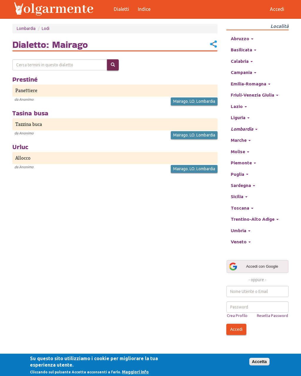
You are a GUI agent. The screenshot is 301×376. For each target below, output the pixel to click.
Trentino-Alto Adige (255, 219)
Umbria (240, 230)
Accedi (236, 329)
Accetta (259, 361)
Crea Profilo (237, 315)
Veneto (241, 241)
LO (192, 101)
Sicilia (239, 196)
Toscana (242, 207)
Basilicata (243, 49)
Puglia (239, 174)
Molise (240, 151)
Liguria (240, 117)
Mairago (180, 101)
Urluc (20, 146)
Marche (241, 140)
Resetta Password (272, 315)
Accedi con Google (253, 266)
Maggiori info (135, 372)
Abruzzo (242, 38)
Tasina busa (30, 113)
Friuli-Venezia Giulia (254, 94)
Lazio (239, 106)
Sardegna (243, 185)
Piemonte (243, 162)
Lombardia (26, 28)
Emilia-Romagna (250, 83)
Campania (243, 72)
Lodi (45, 28)
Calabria (242, 61)
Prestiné (25, 79)
